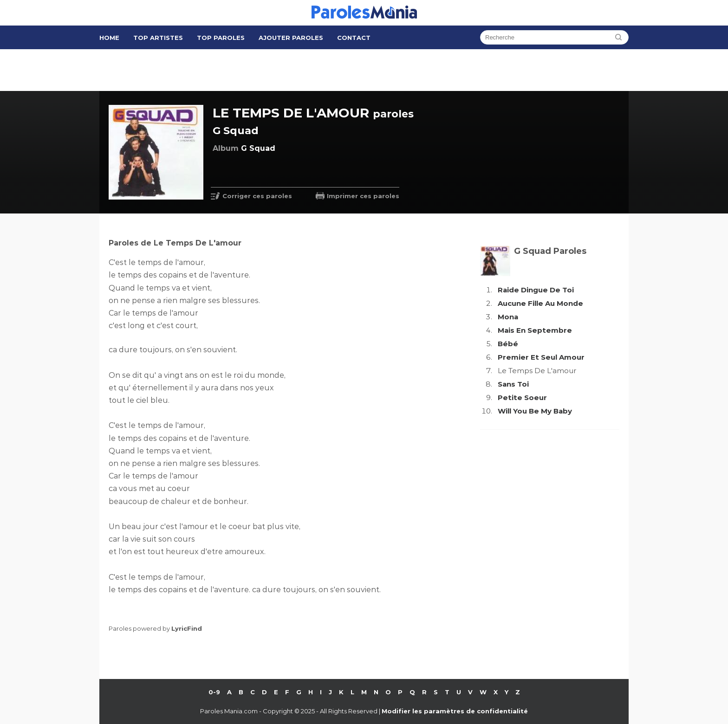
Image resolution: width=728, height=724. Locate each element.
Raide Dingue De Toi (536, 289)
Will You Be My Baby (535, 411)
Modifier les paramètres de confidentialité (455, 711)
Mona (508, 316)
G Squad (236, 130)
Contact (353, 37)
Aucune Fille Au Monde (540, 303)
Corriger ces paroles (257, 196)
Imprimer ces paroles (363, 196)
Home (109, 37)
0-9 (214, 692)
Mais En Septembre (535, 330)
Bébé (508, 343)
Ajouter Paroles (291, 37)
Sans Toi (513, 384)
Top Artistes (158, 37)
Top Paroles (221, 37)
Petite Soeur (522, 397)
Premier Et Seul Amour (541, 357)
